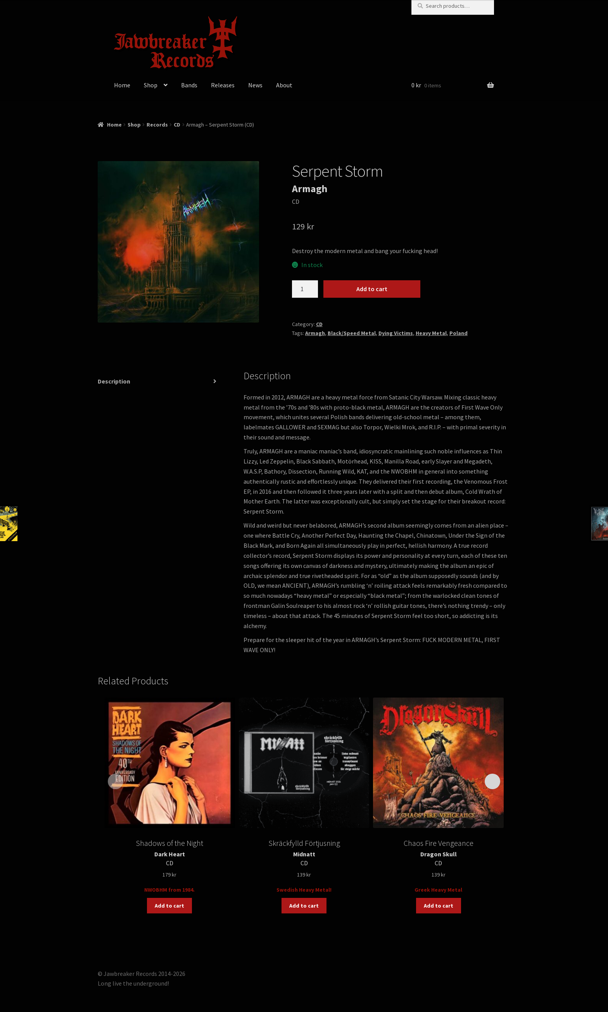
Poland (458, 333)
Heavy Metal (431, 333)
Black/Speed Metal (352, 333)
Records (157, 124)
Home (122, 85)
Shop (150, 85)
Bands (189, 85)
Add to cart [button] (169, 905)
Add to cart (371, 289)
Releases (223, 85)
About (284, 85)
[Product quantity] (305, 289)
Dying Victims (395, 333)
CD (177, 124)
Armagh (315, 333)
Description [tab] (114, 381)
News (255, 85)
